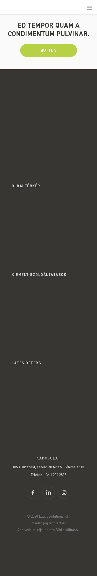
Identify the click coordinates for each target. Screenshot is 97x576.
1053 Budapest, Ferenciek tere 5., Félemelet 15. (48, 467)
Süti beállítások (68, 529)
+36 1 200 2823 (55, 474)
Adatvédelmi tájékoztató (36, 529)
